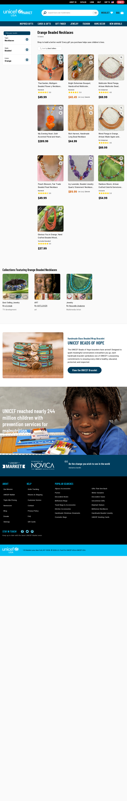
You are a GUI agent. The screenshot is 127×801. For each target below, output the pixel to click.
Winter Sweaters (97, 491)
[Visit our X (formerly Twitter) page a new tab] (27, 523)
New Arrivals (116, 22)
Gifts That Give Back (99, 487)
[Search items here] (67, 12)
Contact (29, 499)
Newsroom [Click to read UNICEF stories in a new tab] (6, 499)
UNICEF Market (7, 491)
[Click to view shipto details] (109, 2)
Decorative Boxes (61, 495)
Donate (5, 507)
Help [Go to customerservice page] (99, 2)
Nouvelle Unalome (76, 304)
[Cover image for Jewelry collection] (79, 285)
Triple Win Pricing (8, 495)
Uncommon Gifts (98, 499)
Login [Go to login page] (92, 2)
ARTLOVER (42, 304)
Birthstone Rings (61, 499)
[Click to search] (95, 12)
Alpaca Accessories (62, 487)
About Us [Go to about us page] (74, 2)
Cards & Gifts (45, 22)
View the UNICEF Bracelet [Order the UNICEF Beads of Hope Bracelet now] (84, 368)
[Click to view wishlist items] (107, 12)
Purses (57, 491)
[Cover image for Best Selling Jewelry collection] (15, 285)
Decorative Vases (98, 495)
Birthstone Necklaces (99, 507)
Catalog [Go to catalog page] (84, 2)
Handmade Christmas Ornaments (67, 510)
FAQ (28, 507)
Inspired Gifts (28, 22)
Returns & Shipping (34, 491)
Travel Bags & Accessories (64, 503)
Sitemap (5, 510)
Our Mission (6, 487)
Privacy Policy (32, 503)
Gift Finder (62, 22)
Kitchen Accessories (62, 507)
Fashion (87, 22)
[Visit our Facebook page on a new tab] (22, 523)
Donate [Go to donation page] (120, 2)
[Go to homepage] (18, 11)
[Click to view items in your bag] (120, 12)
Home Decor (100, 22)
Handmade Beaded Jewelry (101, 510)
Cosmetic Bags (60, 514)
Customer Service (33, 495)
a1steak (8, 304)
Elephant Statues (98, 503)
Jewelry (75, 22)
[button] (61, 56)
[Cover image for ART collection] (47, 285)
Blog (4, 503)
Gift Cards (30, 510)
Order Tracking (32, 487)
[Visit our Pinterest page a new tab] (32, 523)
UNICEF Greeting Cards (100, 514)
